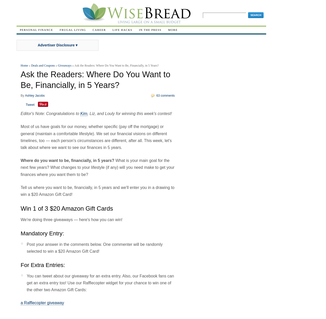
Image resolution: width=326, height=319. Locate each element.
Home (24, 65)
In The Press (150, 29)
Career (99, 29)
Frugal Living (73, 29)
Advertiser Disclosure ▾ (57, 45)
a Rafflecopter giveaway (42, 303)
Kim (83, 113)
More (173, 29)
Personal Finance (36, 29)
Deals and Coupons (43, 65)
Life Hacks (122, 29)
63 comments (165, 95)
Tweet (30, 105)
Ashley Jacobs (35, 95)
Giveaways (64, 65)
